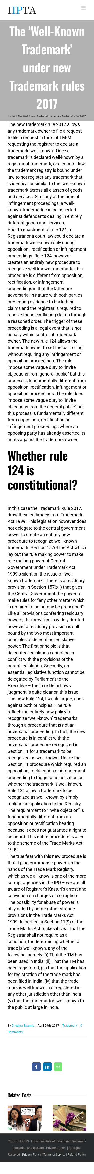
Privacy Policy (31, 1154)
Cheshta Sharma (23, 1025)
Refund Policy (77, 1154)
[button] (11, 1118)
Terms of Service (54, 1154)
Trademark (69, 1025)
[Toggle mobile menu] (83, 7)
